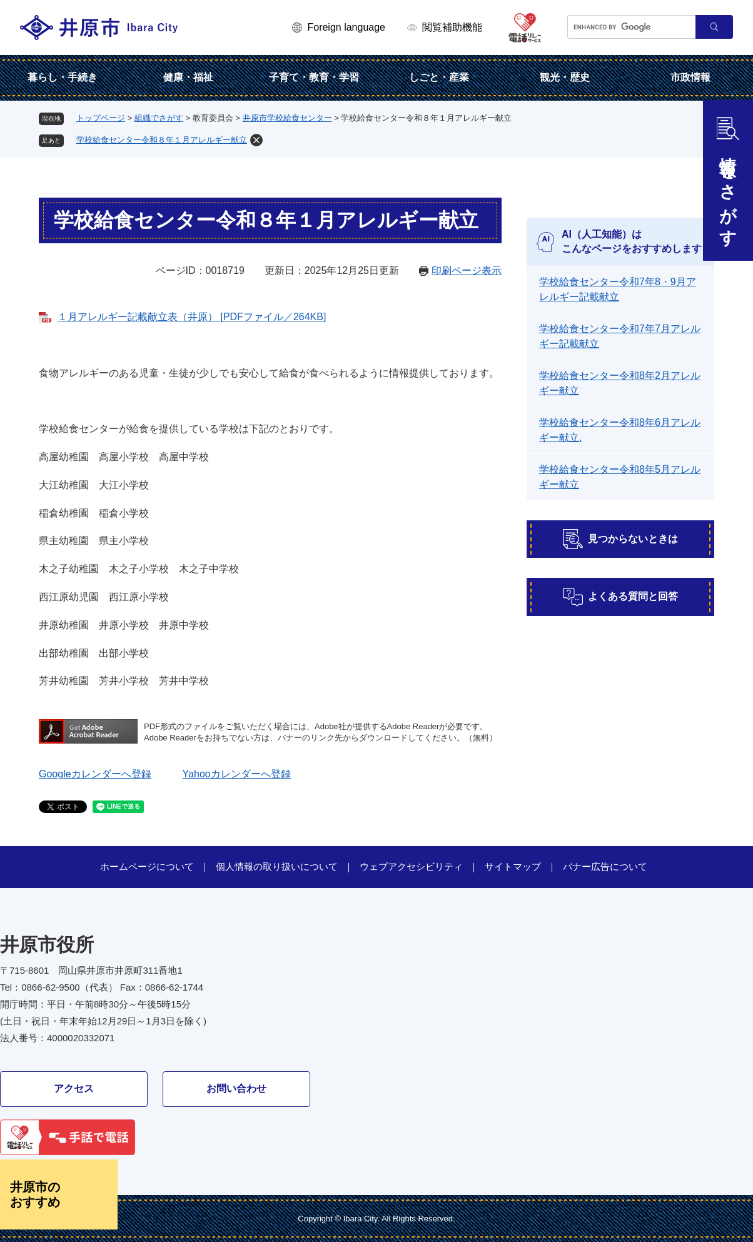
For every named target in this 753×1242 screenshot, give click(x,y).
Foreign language (346, 27)
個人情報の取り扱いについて (277, 866)
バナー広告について (605, 866)
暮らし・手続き (63, 77)
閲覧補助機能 (452, 27)
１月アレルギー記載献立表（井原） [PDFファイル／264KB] (192, 316)
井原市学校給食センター (287, 118)
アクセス (74, 1088)
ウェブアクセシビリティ (411, 866)
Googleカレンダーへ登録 (95, 774)
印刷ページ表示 (467, 270)
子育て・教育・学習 (314, 77)
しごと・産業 (439, 77)
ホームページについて (147, 866)
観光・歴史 (565, 77)
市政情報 (690, 77)
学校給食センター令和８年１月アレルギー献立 (161, 139)
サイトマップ (513, 866)
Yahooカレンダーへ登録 (237, 774)
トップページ (100, 118)
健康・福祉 (188, 77)
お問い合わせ (236, 1088)
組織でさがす (158, 118)
